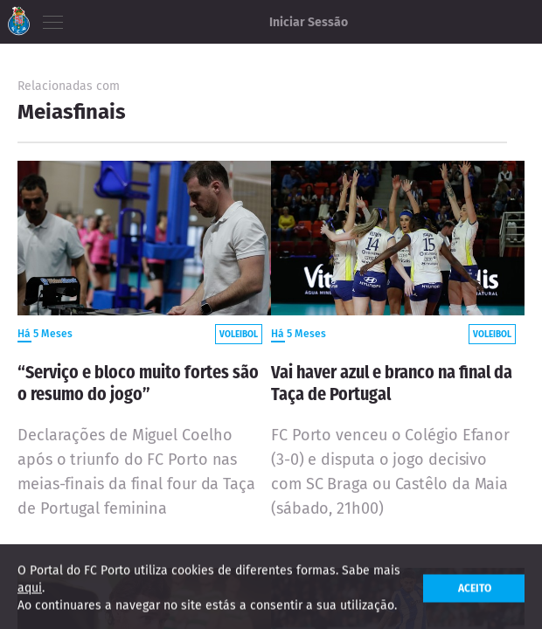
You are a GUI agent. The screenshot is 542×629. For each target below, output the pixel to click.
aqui (29, 592)
